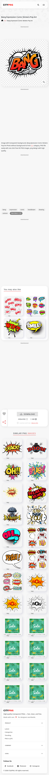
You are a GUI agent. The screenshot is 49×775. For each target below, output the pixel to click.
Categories (8, 732)
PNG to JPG (9, 739)
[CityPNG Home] (8, 4)
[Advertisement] (24, 33)
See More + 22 (16, 213)
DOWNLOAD (27, 414)
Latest (7, 729)
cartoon (5, 213)
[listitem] (9, 766)
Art (32, 145)
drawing (41, 209)
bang (4, 209)
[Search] (38, 5)
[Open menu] (43, 5)
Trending (8, 735)
